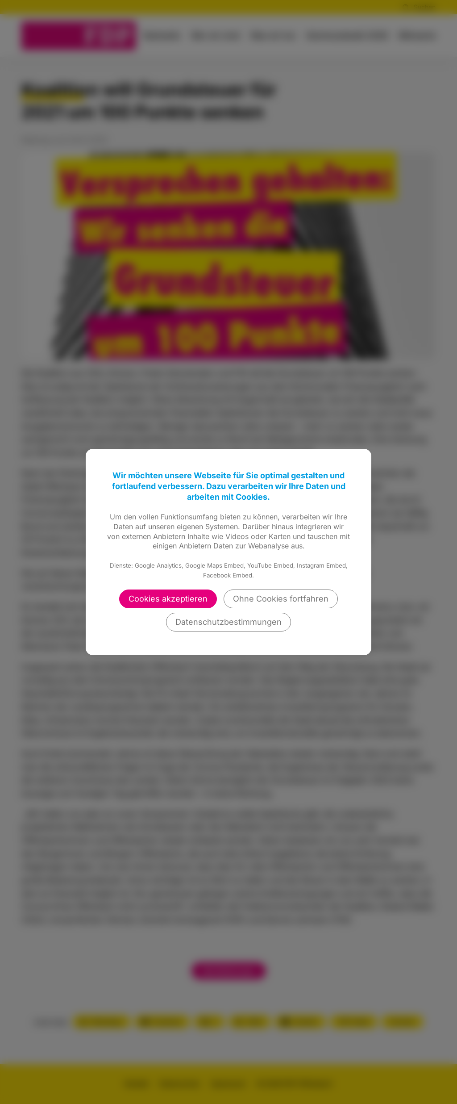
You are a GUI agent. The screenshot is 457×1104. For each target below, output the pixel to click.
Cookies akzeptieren (168, 598)
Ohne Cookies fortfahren (280, 598)
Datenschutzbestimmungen (228, 622)
